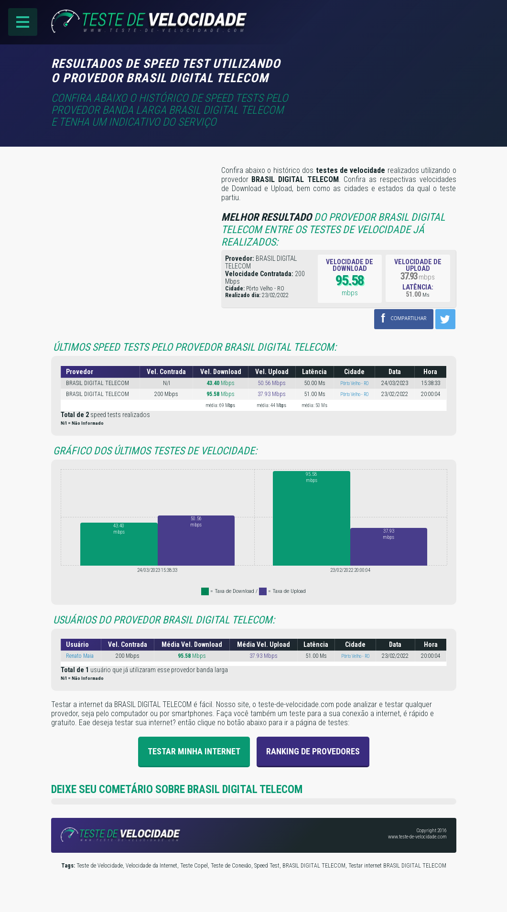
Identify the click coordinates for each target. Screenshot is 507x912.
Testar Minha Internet (194, 751)
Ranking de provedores (313, 751)
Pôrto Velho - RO (354, 383)
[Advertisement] (376, 70)
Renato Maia (80, 656)
